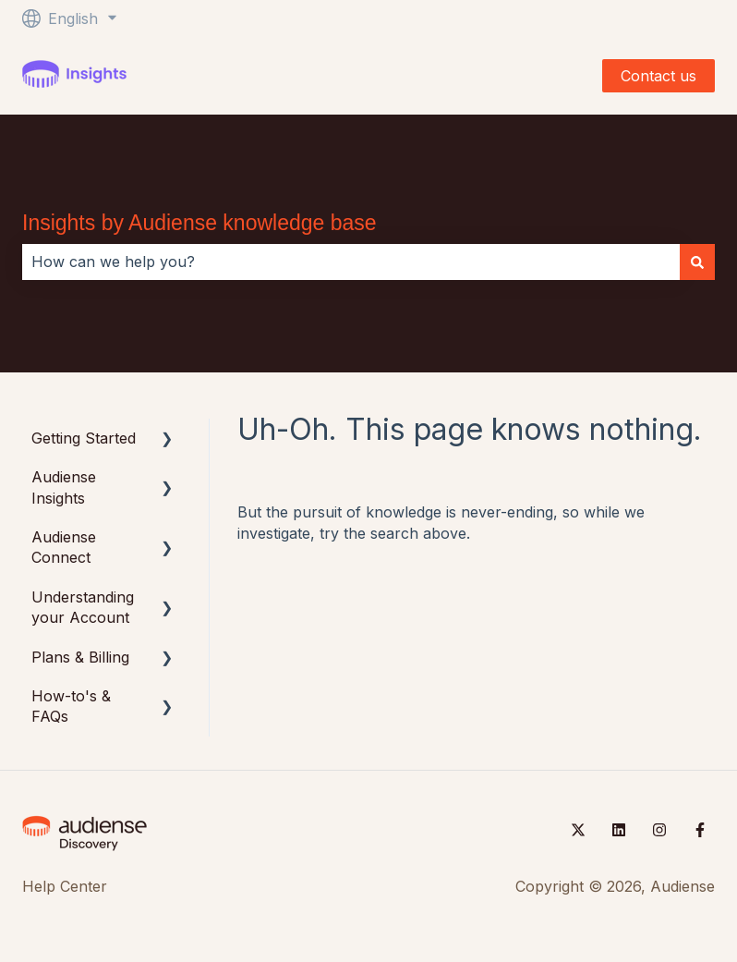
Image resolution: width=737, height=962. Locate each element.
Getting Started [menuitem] (83, 438)
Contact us (658, 76)
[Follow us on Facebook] (700, 830)
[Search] (697, 261)
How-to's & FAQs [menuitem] (71, 706)
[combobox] (351, 261)
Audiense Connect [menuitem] (63, 547)
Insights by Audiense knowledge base (199, 223)
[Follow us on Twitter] (578, 830)
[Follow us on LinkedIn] (619, 830)
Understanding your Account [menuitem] (82, 607)
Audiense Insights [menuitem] (63, 487)
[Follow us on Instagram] (659, 830)
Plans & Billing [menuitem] (80, 657)
